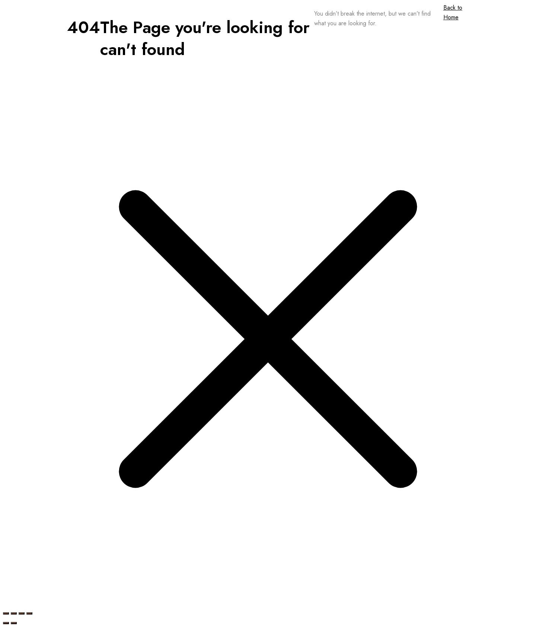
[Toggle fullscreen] (14, 613)
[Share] (22, 613)
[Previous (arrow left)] (6, 623)
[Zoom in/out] (6, 613)
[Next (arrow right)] (14, 623)
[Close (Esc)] (29, 613)
